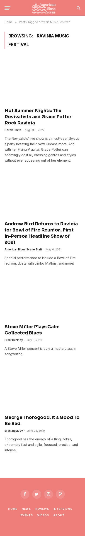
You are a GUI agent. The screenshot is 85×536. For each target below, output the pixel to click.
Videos (43, 515)
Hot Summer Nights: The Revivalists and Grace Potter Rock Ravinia (38, 117)
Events (26, 515)
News (26, 508)
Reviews (42, 508)
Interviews (62, 508)
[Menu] (7, 8)
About (58, 515)
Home (12, 508)
